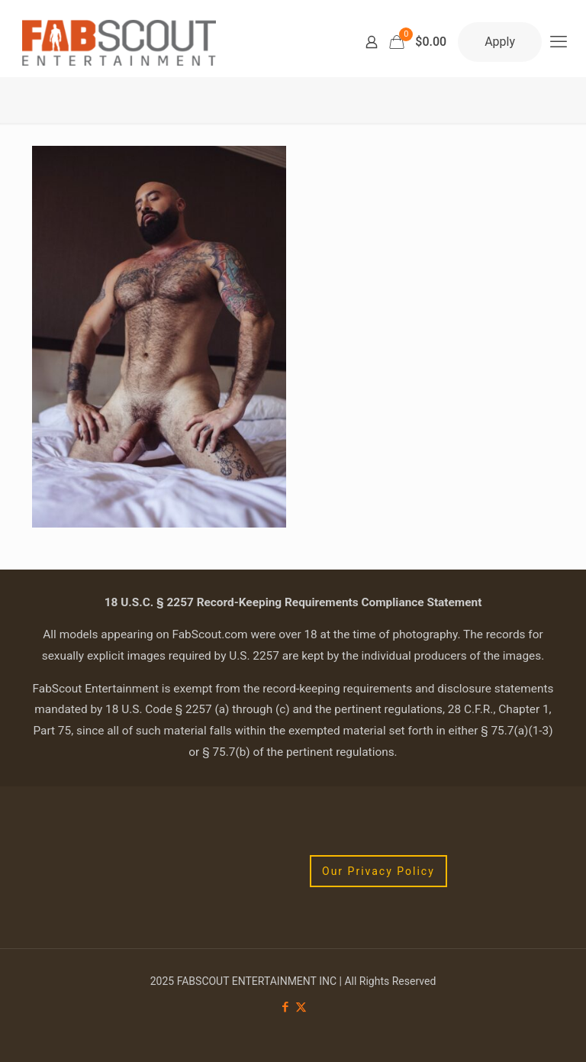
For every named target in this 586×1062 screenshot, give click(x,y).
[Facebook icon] (285, 1007)
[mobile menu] (559, 42)
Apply (500, 41)
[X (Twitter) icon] (301, 1007)
